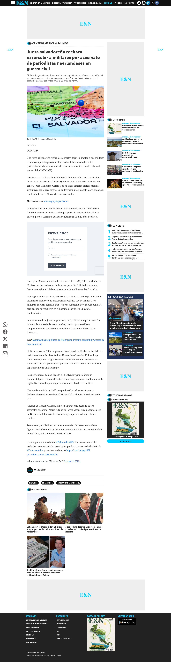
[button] (5, 325)
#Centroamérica (35, 450)
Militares (33, 483)
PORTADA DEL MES (96, 616)
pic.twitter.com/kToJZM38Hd (42, 454)
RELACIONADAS (39, 489)
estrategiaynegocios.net (56, 201)
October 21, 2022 (71, 461)
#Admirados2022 (65, 442)
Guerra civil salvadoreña (69, 483)
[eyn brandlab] (120, 297)
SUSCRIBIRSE (126, 441)
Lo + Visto (118, 225)
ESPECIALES (62, 616)
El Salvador (47, 483)
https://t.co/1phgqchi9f (78, 450)
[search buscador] (139, 3)
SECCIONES (31, 616)
